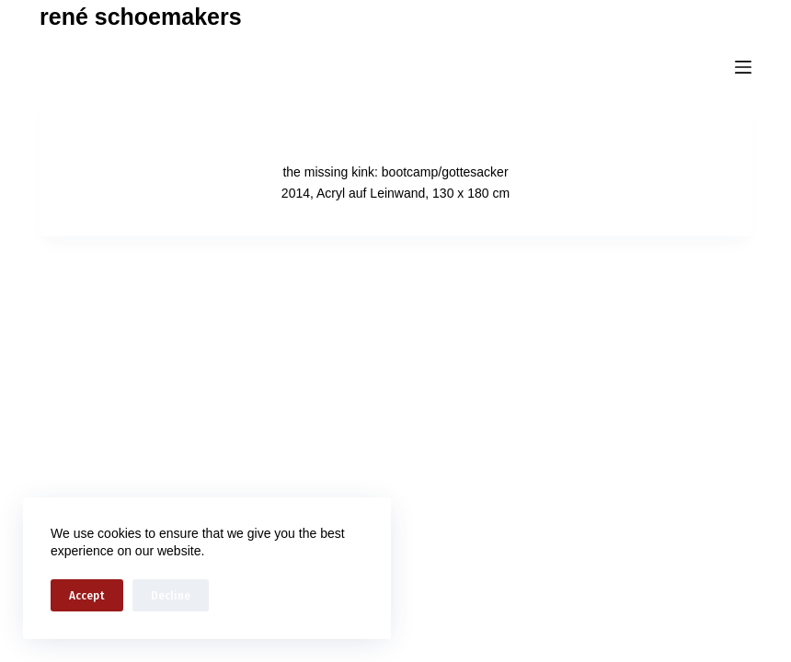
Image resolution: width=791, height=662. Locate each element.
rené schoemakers (141, 16)
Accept (87, 595)
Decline (170, 595)
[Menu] (743, 67)
